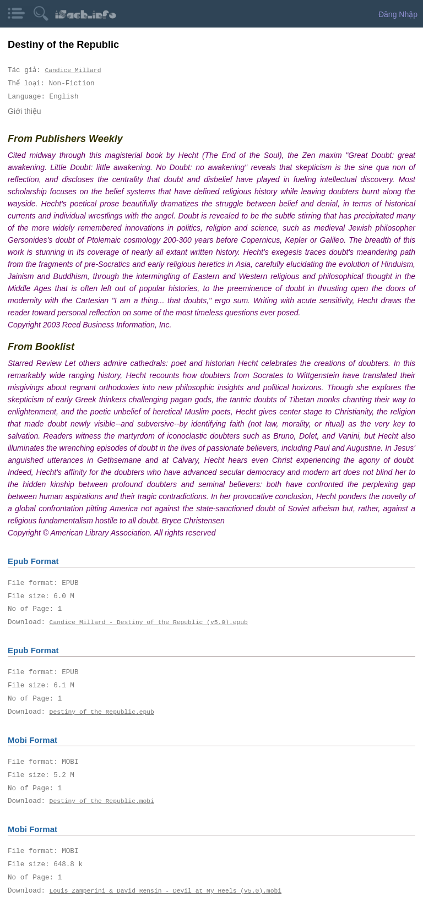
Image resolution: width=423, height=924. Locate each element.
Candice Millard (73, 70)
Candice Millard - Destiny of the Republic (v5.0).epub (149, 622)
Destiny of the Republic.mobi (102, 801)
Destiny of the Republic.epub (102, 712)
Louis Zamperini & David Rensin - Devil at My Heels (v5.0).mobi (165, 891)
